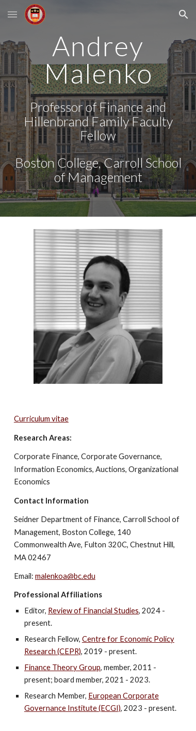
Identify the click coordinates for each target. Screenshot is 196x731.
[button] (12, 14)
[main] (98, 108)
